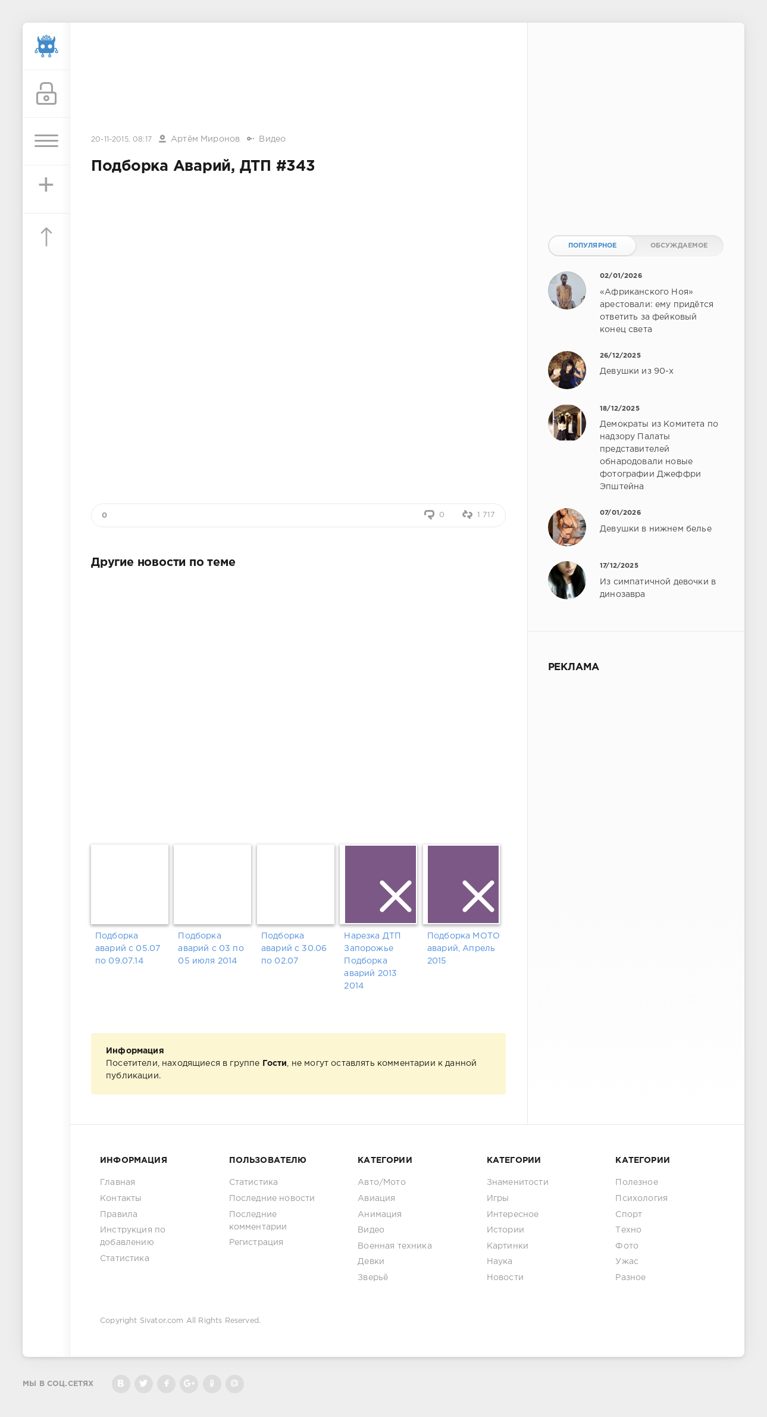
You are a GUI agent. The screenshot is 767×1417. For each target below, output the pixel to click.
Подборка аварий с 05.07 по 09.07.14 (127, 949)
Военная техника (395, 1246)
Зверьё (373, 1277)
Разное (630, 1277)
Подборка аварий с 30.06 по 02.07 (294, 949)
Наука (500, 1261)
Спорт (628, 1214)
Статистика (124, 1258)
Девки (371, 1261)
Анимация (380, 1214)
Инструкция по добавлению (132, 1236)
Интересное (513, 1214)
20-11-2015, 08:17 (121, 139)
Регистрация (256, 1242)
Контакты (121, 1198)
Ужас (626, 1261)
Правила (118, 1214)
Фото (626, 1246)
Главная (117, 1182)
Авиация (376, 1198)
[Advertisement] (298, 79)
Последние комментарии (258, 1221)
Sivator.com (162, 1321)
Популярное (592, 246)
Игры (498, 1198)
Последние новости (272, 1198)
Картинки (507, 1246)
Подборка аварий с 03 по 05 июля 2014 (210, 949)
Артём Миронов (205, 139)
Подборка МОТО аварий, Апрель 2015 (463, 949)
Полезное (636, 1182)
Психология (641, 1198)
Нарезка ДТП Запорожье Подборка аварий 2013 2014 (372, 961)
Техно (628, 1230)
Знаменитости (518, 1182)
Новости (505, 1277)
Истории (505, 1230)
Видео (272, 139)
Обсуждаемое (679, 246)
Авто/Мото (382, 1182)
